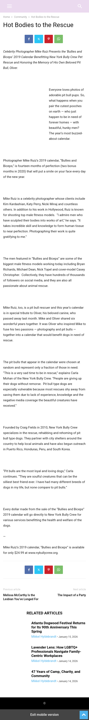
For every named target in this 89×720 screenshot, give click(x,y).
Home (6, 17)
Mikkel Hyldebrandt (43, 636)
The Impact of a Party (71, 595)
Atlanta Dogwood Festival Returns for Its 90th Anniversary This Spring (58, 627)
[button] (9, 6)
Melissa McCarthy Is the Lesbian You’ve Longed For (20, 597)
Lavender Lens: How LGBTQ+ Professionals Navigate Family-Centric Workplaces (56, 651)
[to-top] (84, 713)
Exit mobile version (44, 715)
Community (20, 17)
